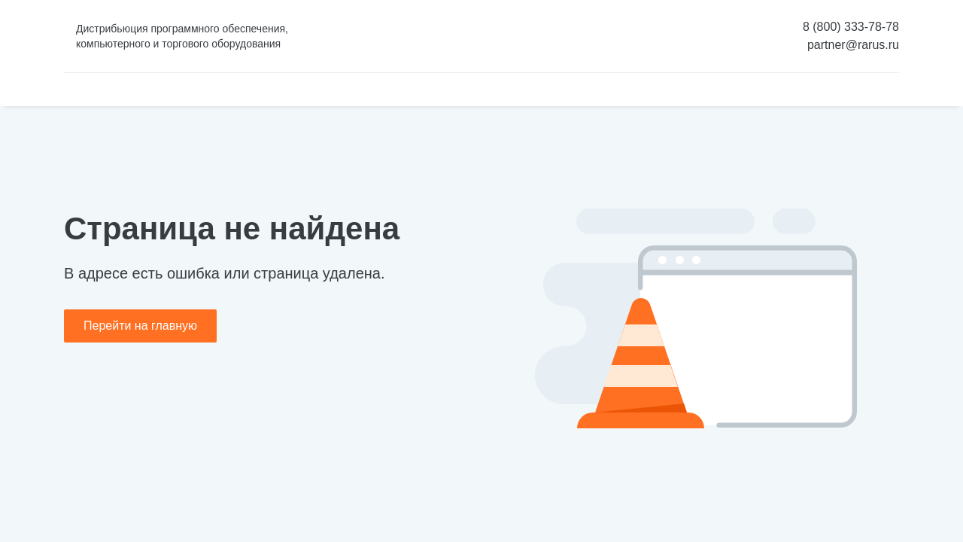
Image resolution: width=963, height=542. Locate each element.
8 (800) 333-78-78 (851, 26)
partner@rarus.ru (853, 44)
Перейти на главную (140, 325)
